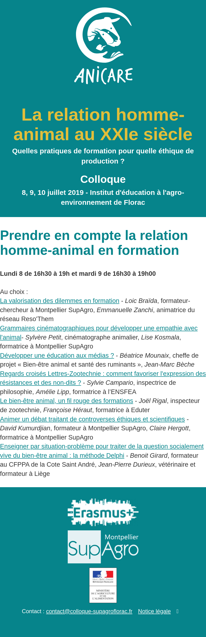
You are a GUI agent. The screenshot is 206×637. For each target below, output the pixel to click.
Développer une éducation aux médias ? (57, 355)
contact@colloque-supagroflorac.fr (89, 611)
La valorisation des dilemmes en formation (59, 300)
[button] (178, 611)
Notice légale (154, 611)
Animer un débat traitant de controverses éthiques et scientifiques (92, 419)
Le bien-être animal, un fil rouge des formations (66, 400)
